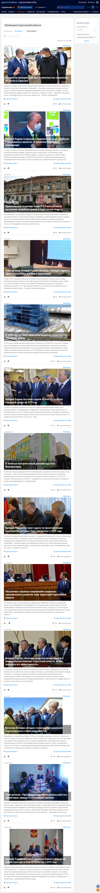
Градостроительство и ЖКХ (63, 99)
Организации (40, 12)
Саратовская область (26, 7)
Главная (4, 12)
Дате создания (31, 31)
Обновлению (18, 31)
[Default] (38, 36)
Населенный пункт (81, 27)
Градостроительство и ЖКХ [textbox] (86, 37)
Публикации (21, 12)
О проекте (95, 12)
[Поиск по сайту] (72, 7)
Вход (88, 7)
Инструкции (82, 2)
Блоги (63, 12)
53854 (97, 7)
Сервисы (11, 12)
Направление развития (83, 34)
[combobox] (86, 29)
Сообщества (31, 12)
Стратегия (8, 7)
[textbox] (86, 30)
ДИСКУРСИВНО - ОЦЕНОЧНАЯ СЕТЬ (19, 2)
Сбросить (86, 41)
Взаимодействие (53, 12)
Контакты (91, 2)
